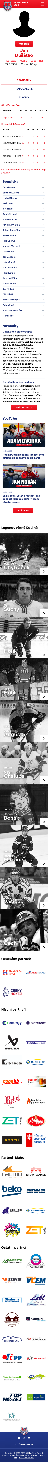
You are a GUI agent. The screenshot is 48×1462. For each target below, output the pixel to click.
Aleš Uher (8, 203)
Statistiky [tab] (24, 80)
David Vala (8, 251)
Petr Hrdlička (10, 278)
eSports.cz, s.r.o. (9, 1455)
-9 (42, 117)
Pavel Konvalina (11, 224)
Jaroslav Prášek (11, 299)
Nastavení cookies (26, 1457)
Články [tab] (24, 97)
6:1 (23, 156)
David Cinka (9, 187)
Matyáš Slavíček (11, 246)
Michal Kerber (10, 219)
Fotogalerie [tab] (24, 88)
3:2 (23, 136)
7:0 (23, 162)
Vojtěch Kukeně (11, 192)
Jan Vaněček (9, 257)
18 (21, 117)
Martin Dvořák (10, 267)
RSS (15, 1457)
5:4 (23, 143)
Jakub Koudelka (11, 230)
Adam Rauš (8, 305)
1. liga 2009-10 (9, 117)
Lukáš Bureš (9, 262)
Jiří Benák (8, 208)
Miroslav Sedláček (13, 310)
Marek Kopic (9, 283)
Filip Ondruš (9, 241)
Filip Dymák (9, 273)
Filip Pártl (8, 294)
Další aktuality (24, 407)
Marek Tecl (8, 315)
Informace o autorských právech (31, 1455)
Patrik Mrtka (9, 235)
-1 (44, 149)
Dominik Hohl (10, 214)
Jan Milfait (8, 289)
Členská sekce (24, 1444)
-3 (44, 156)
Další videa (23, 510)
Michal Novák (10, 198)
